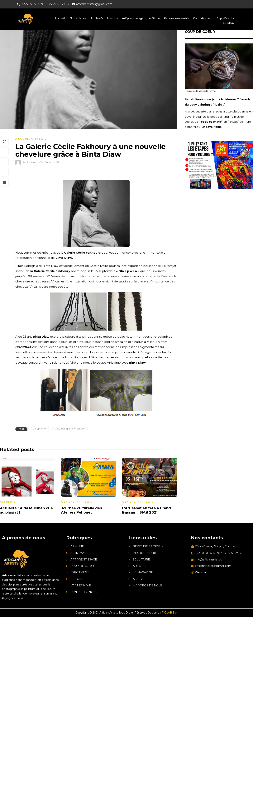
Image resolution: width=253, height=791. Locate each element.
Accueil (59, 18)
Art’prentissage (132, 18)
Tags (21, 429)
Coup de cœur (202, 18)
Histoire (112, 18)
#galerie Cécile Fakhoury (70, 429)
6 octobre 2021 (52, 162)
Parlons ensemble (176, 18)
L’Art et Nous (77, 18)
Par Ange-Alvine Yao (33, 162)
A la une (22, 138)
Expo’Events (225, 18)
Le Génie (153, 18)
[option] (88, 486)
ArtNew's (39, 138)
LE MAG (228, 23)
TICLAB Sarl (170, 612)
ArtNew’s (96, 18)
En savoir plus (212, 127)
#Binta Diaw (39, 429)
